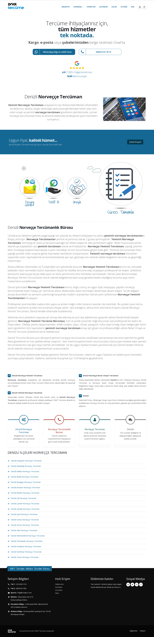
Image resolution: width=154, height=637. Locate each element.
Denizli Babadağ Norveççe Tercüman (26, 466)
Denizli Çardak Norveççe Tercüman (25, 509)
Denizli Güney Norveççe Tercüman (25, 519)
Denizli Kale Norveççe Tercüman (24, 530)
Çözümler (103, 7)
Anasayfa (66, 7)
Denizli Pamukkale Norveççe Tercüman (27, 541)
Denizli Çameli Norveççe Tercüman (25, 503)
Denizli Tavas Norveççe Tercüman (25, 557)
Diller (114, 7)
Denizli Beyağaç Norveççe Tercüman (26, 482)
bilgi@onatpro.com (24, 593)
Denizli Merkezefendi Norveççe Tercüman (28, 536)
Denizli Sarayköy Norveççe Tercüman (26, 546)
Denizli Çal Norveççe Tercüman (23, 498)
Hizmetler (91, 7)
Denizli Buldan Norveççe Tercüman (25, 493)
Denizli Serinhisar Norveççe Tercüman (26, 552)
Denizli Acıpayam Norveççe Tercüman (26, 461)
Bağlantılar (134, 631)
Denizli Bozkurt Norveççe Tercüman (25, 487)
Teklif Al (53, 202)
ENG (132, 7)
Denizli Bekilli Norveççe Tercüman (24, 477)
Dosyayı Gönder (29, 203)
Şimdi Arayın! (135, 142)
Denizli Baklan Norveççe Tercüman (25, 471)
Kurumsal (78, 7)
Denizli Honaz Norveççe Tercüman (25, 525)
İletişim (124, 7)
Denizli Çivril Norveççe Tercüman (24, 514)
